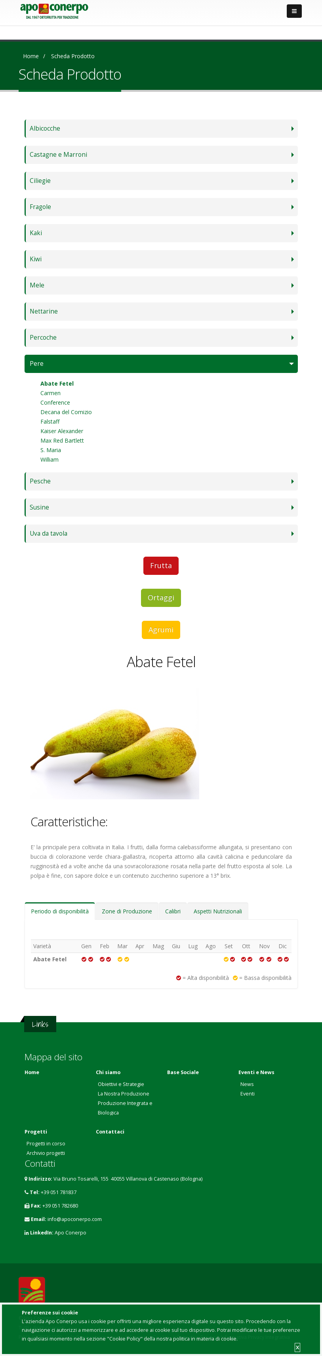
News (247, 1084)
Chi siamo (108, 1072)
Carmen (50, 393)
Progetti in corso (46, 1143)
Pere (37, 363)
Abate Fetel (57, 383)
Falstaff (49, 421)
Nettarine (44, 311)
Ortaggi (161, 597)
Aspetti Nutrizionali (218, 911)
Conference (55, 402)
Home (31, 56)
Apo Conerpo (70, 1232)
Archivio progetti (46, 1153)
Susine (39, 507)
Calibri (173, 911)
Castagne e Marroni (58, 154)
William (49, 459)
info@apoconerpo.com (75, 1219)
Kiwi (36, 259)
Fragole (40, 207)
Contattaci (110, 1131)
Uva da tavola (48, 533)
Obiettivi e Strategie (121, 1084)
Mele (37, 285)
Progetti (36, 1131)
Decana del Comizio (66, 412)
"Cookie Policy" (125, 1338)
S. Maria (50, 450)
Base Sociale (183, 1072)
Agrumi (161, 629)
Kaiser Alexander (61, 431)
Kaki (36, 233)
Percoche (43, 337)
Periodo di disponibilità (60, 911)
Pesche (40, 481)
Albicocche (45, 128)
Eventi (247, 1093)
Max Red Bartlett (62, 440)
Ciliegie (40, 181)
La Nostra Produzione (123, 1093)
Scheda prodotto (73, 56)
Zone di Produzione (127, 911)
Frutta (161, 565)
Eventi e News (256, 1072)
